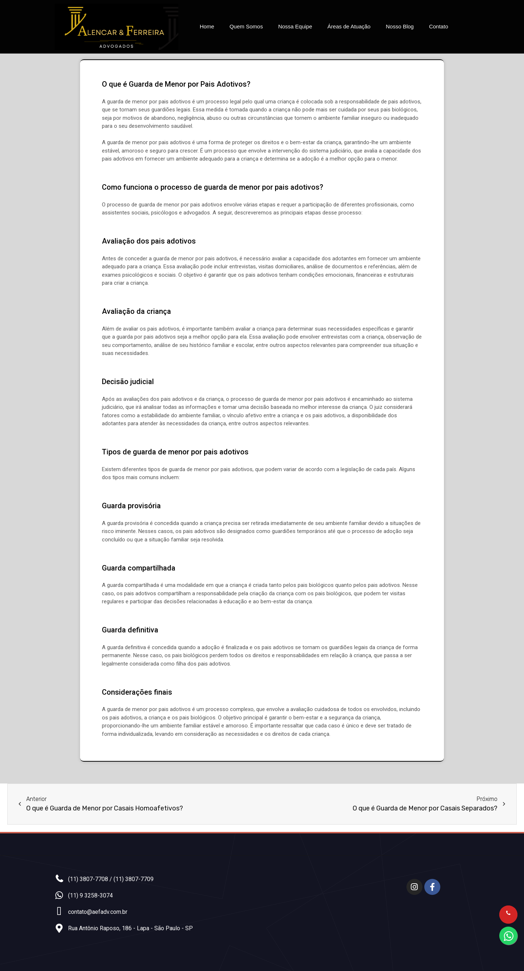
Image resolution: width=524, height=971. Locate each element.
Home (207, 26)
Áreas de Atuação (349, 26)
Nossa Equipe (295, 26)
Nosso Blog (400, 26)
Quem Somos (246, 26)
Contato (438, 26)
